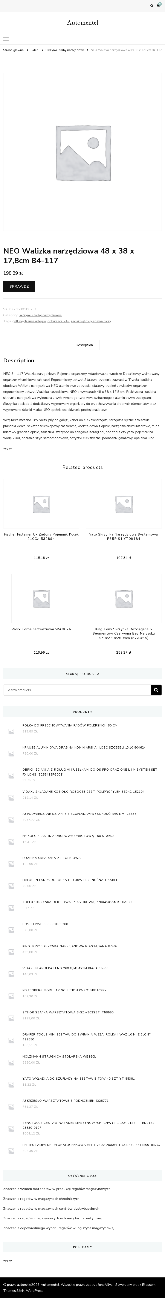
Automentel (82, 22)
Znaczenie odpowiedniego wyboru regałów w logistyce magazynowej (58, 1228)
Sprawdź (19, 286)
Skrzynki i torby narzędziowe (40, 315)
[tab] (84, 345)
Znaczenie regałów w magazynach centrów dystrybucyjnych (51, 1208)
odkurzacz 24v (58, 321)
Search (156, 690)
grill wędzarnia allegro (29, 321)
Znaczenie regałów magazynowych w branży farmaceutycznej (52, 1218)
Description (84, 345)
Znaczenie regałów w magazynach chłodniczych (41, 1198)
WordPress (34, 1290)
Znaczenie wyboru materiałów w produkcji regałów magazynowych (56, 1189)
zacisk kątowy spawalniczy (91, 321)
